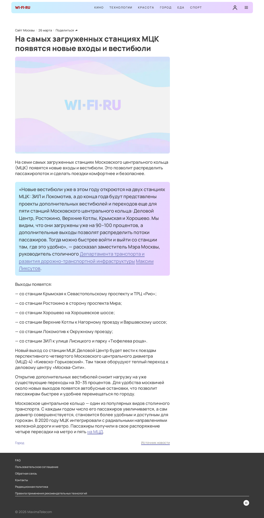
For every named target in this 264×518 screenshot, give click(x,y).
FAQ (18, 460)
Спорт (196, 7)
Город (166, 7)
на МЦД (95, 431)
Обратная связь (26, 473)
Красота (146, 7)
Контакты (21, 480)
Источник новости (155, 442)
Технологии (120, 7)
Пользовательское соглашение (36, 467)
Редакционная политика (31, 487)
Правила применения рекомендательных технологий (51, 493)
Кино (99, 7)
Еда (180, 7)
